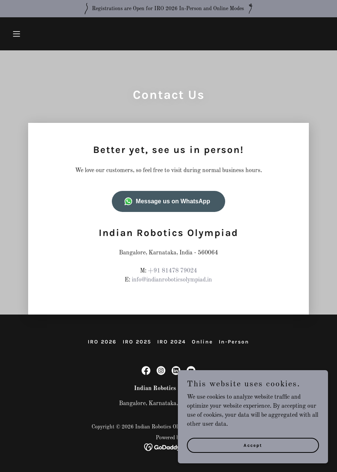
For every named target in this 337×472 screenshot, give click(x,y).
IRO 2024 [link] (171, 342)
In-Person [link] (234, 342)
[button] (33, 33)
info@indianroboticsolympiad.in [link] (172, 280)
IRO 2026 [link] (102, 342)
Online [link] (202, 342)
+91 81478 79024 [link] (172, 271)
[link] (145, 370)
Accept (253, 445)
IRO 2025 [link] (137, 342)
